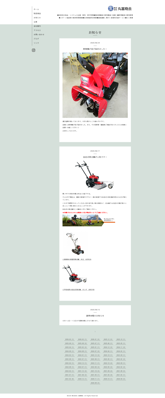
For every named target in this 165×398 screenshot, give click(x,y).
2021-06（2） (82, 375)
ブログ (36, 38)
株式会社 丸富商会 (77, 396)
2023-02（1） (70, 363)
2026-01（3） (95, 339)
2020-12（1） (82, 379)
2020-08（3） (95, 383)
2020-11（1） (95, 379)
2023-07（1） (82, 359)
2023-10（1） (108, 355)
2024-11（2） (121, 347)
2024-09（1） (70, 351)
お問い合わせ (39, 34)
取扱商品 (37, 13)
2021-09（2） (108, 371)
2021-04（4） (108, 375)
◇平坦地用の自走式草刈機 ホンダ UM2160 (78, 289)
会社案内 (37, 26)
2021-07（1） (70, 375)
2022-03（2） (121, 367)
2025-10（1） (121, 339)
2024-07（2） (95, 351)
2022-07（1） (82, 367)
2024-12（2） (108, 347)
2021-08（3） (121, 371)
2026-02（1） (82, 339)
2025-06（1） (108, 343)
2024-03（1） (121, 351)
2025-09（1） (70, 343)
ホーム (36, 9)
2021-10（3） (95, 371)
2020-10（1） (108, 379)
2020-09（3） (121, 379)
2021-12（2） (82, 371)
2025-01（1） (95, 347)
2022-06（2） (95, 367)
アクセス (37, 30)
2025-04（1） (70, 347)
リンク (36, 43)
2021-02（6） (70, 379)
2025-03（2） (82, 347)
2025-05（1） (121, 343)
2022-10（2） (108, 363)
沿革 (35, 22)
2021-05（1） (95, 375)
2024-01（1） (82, 355)
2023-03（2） (121, 359)
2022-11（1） (95, 363)
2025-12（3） (108, 339)
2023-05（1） (108, 359)
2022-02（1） (70, 371)
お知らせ (37, 17)
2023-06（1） (95, 359)
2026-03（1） (70, 339)
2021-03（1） (121, 375)
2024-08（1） (82, 351)
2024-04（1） (108, 351)
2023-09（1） (121, 355)
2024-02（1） (70, 355)
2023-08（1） (70, 359)
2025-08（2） (82, 343)
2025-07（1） (95, 343)
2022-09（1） (121, 363)
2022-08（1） (70, 367)
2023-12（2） (95, 355)
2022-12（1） (82, 363)
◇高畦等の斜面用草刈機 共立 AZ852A (77, 259)
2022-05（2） (108, 367)
